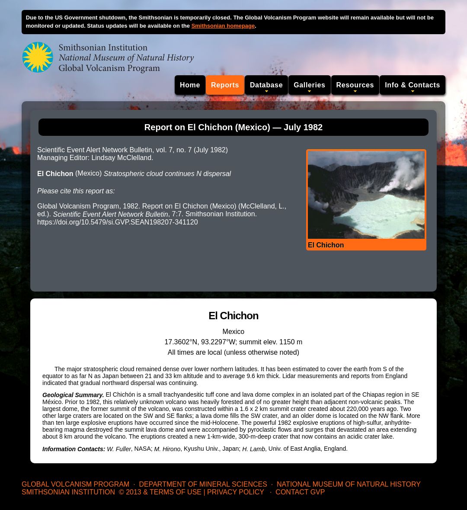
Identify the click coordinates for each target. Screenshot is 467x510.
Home (190, 85)
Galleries (309, 85)
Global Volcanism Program (75, 484)
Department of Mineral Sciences (203, 484)
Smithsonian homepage (223, 25)
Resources (355, 85)
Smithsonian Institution (68, 492)
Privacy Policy (235, 492)
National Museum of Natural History (349, 484)
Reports (225, 85)
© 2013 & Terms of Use (160, 492)
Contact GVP (300, 492)
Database (266, 85)
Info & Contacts (412, 85)
